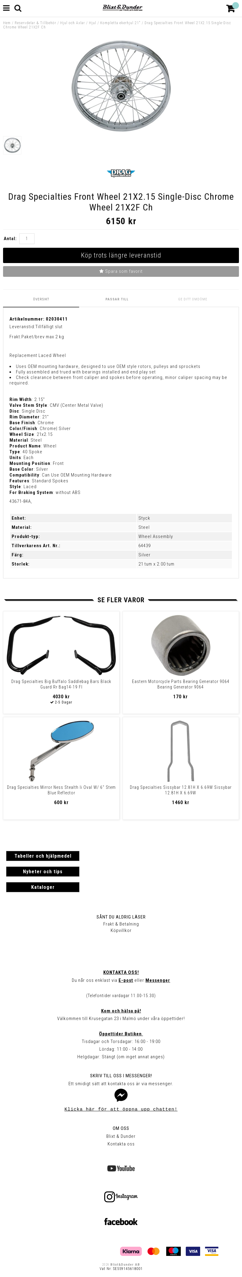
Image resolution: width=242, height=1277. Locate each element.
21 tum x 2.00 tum (156, 564)
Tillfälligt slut (49, 326)
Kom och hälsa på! (121, 1011)
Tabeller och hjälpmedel (43, 856)
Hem (7, 23)
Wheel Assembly (155, 536)
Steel (144, 527)
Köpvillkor (121, 930)
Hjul (92, 23)
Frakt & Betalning (121, 924)
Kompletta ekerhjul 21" (120, 23)
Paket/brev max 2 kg (42, 337)
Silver (144, 555)
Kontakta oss (121, 1144)
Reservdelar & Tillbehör (35, 23)
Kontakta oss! (121, 972)
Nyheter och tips (43, 871)
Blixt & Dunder (121, 1136)
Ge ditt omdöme (192, 299)
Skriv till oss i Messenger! (121, 1075)
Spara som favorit (121, 271)
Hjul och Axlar (72, 23)
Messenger (157, 980)
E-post (126, 980)
